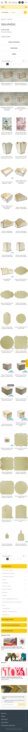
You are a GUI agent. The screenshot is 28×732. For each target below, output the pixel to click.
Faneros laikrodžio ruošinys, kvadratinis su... (21, 449)
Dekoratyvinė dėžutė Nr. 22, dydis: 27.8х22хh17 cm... (7, 84)
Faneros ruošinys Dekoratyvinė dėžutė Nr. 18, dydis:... (21, 109)
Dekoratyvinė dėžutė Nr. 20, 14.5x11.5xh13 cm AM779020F (7, 109)
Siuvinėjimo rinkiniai (7, 570)
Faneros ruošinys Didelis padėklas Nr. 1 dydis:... (7, 182)
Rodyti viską (14, 635)
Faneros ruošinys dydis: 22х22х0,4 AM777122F (7, 472)
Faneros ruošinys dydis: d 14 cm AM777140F (21, 327)
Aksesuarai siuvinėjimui (8, 573)
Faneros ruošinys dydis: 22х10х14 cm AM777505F (7, 232)
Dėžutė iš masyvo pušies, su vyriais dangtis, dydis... (21, 375)
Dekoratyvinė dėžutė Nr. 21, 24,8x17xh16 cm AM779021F (21, 84)
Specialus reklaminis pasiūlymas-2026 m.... (12, 677)
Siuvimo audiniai (6, 586)
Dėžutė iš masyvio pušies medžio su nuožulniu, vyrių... (7, 375)
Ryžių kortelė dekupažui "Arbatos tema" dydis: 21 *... (7, 133)
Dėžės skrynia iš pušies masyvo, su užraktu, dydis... (7, 425)
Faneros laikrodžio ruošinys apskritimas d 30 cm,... (7, 351)
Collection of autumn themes (9, 611)
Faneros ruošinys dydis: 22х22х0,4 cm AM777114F (7, 496)
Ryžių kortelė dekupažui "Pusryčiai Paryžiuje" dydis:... (21, 133)
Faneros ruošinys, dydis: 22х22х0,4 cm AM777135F (21, 351)
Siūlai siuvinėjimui (7, 589)
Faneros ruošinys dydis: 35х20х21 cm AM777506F (21, 208)
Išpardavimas (5, 614)
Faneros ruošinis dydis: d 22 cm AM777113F (21, 496)
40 (25, 61)
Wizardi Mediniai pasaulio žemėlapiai (11, 602)
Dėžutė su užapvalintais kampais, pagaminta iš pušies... (21, 424)
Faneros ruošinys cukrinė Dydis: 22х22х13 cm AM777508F (21, 182)
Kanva (3, 605)
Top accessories (6, 608)
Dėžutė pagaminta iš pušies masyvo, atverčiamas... (7, 399)
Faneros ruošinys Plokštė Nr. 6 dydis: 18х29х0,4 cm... (7, 303)
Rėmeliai (4, 595)
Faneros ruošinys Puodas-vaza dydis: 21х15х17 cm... (21, 157)
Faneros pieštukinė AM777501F (7, 279)
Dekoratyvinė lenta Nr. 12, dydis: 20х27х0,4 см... (7, 520)
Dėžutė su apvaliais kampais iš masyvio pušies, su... (7, 449)
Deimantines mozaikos (8, 576)
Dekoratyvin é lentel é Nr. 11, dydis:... (21, 520)
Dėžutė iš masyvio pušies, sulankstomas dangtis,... (21, 399)
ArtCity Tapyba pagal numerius (10, 598)
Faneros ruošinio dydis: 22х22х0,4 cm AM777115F (21, 472)
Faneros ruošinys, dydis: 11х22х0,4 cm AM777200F (7, 327)
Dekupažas (5, 583)
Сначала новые (7, 61)
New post (3, 662)
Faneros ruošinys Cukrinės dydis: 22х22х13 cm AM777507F (7, 207)
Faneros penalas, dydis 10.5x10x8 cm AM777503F (7, 256)
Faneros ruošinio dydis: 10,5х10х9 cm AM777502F (21, 256)
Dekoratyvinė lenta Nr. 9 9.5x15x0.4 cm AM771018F (21, 544)
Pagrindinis (7, 566)
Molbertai (4, 592)
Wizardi (4, 579)
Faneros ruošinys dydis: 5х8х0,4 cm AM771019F (7, 544)
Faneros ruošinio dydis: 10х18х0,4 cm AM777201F (21, 303)
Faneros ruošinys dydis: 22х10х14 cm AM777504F (21, 232)
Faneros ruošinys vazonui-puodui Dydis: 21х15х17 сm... (7, 157)
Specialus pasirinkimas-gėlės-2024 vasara (11, 647)
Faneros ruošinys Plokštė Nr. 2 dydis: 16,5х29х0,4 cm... (21, 279)
